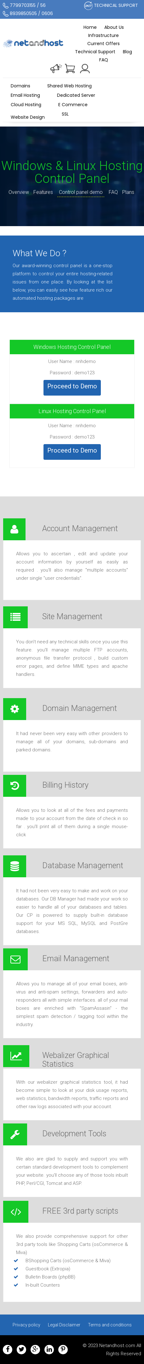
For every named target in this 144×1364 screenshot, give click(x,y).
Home (90, 27)
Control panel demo (81, 192)
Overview (19, 192)
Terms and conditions (110, 1324)
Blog (127, 52)
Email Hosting (25, 95)
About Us (114, 27)
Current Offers (103, 43)
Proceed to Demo (72, 386)
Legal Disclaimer (64, 1324)
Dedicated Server (76, 95)
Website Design (28, 117)
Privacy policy (26, 1324)
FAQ (103, 60)
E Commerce (73, 104)
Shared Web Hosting (69, 86)
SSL (65, 115)
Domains (20, 86)
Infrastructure (103, 35)
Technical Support (95, 52)
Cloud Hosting (26, 104)
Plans (128, 192)
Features (43, 192)
